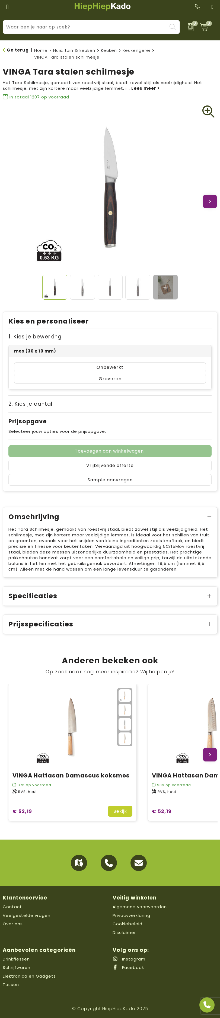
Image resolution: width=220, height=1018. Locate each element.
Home (40, 50)
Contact (12, 907)
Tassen (11, 984)
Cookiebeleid (127, 924)
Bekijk (120, 811)
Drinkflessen (16, 959)
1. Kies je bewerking (35, 337)
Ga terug (18, 50)
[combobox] (85, 27)
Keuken (109, 50)
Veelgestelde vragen (26, 915)
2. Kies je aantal (30, 404)
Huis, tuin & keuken (74, 50)
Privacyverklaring (131, 915)
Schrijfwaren (16, 967)
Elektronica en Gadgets (29, 976)
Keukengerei (136, 50)
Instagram (129, 959)
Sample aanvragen (110, 480)
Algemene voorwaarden (140, 907)
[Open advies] (207, 1005)
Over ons (13, 924)
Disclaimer (124, 932)
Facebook (128, 967)
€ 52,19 (22, 811)
